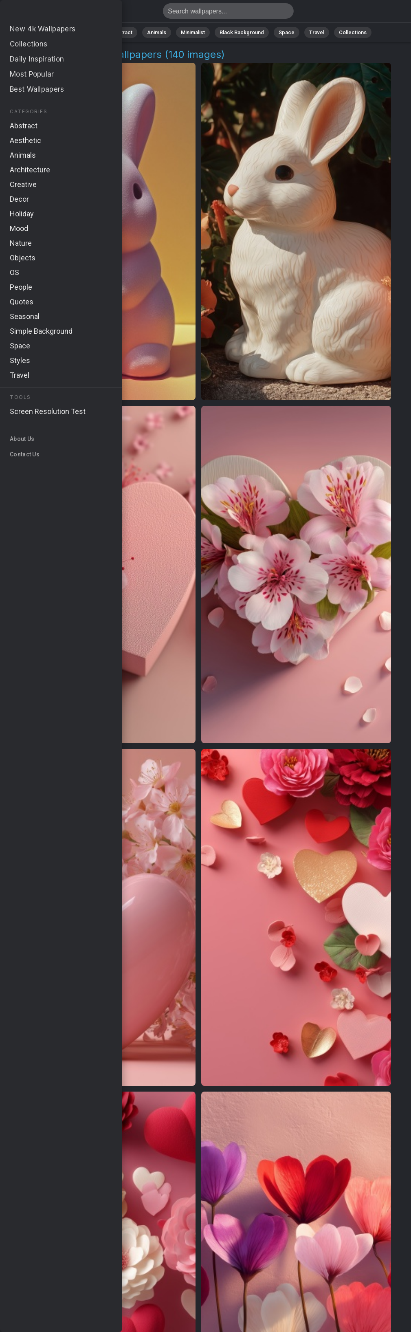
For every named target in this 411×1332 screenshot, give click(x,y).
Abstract (121, 32)
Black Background (242, 32)
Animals (156, 32)
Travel (316, 32)
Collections (353, 32)
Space (287, 32)
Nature (88, 32)
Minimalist (193, 32)
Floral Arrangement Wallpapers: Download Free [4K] (49, 13)
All (62, 32)
